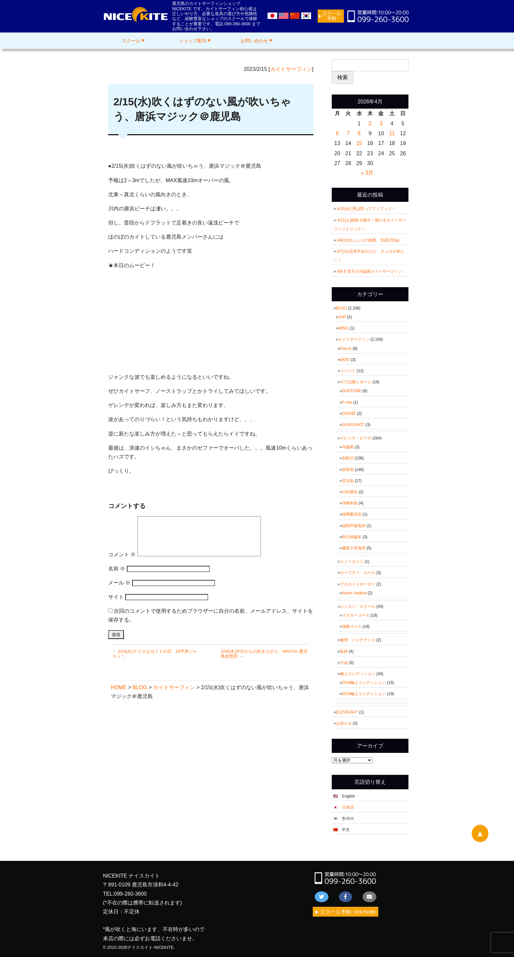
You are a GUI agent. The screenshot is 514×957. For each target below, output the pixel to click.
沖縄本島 (350, 503)
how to (345, 348)
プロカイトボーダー (357, 584)
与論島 (348, 447)
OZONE (349, 413)
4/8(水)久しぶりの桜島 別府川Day (368, 240)
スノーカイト (352, 561)
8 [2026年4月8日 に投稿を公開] (359, 133)
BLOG (341, 308)
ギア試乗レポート (355, 382)
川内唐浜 (350, 492)
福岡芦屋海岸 (354, 525)
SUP (342, 317)
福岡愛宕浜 (352, 514)
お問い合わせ (254, 40)
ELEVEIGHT (347, 712)
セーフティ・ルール (357, 572)
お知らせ (344, 723)
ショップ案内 (193, 40)
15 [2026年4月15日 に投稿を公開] (359, 143)
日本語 (348, 807)
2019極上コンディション (364, 693)
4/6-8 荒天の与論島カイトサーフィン (369, 271)
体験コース (352, 626)
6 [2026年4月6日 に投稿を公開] (337, 133)
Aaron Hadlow (354, 593)
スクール (131, 40)
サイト (116, 597)
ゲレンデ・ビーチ (355, 438)
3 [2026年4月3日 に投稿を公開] (381, 123)
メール (119, 582)
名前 (116, 568)
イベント (348, 371)
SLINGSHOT (353, 424)
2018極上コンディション (364, 682)
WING (343, 328)
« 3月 (367, 173)
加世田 (348, 469)
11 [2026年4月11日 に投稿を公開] (392, 133)
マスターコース (355, 615)
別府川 (348, 458)
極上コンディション (357, 673)
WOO (345, 359)
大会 (344, 662)
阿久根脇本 (352, 537)
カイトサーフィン (291, 69)
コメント (122, 554)
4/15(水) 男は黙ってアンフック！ (366, 208)
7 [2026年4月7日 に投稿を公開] (348, 133)
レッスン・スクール (357, 606)
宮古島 (348, 480)
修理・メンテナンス (357, 640)
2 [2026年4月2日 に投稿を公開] (370, 123)
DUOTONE (352, 391)
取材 (344, 651)
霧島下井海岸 (354, 548)
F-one (347, 402)
